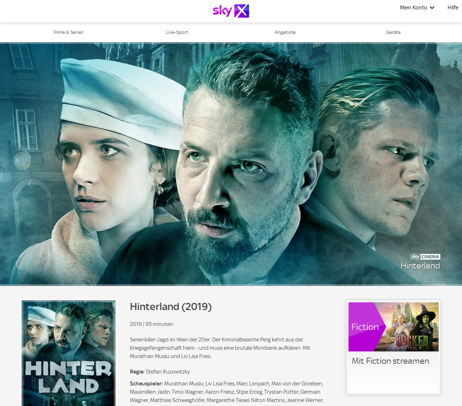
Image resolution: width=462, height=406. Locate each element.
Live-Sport (177, 32)
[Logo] (231, 11)
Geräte (393, 32)
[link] (393, 347)
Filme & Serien (69, 32)
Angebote (285, 32)
